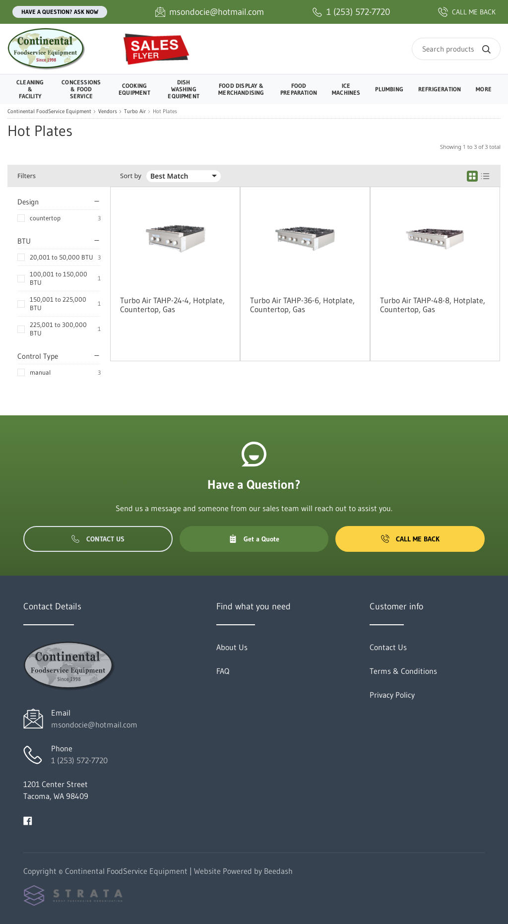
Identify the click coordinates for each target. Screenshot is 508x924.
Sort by (130, 176)
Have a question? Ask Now (59, 11)
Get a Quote (254, 538)
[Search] (456, 49)
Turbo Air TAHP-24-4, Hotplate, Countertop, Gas (172, 305)
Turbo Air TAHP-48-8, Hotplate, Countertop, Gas (432, 305)
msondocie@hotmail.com (94, 724)
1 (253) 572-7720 (79, 760)
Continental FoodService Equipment (49, 111)
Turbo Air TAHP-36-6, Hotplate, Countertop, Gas (302, 305)
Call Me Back (410, 538)
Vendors (107, 111)
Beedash (278, 871)
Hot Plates (165, 111)
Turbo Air (135, 111)
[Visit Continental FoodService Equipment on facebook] (27, 820)
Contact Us (98, 538)
